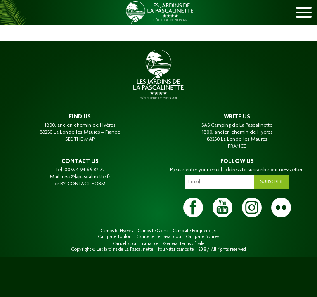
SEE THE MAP (80, 139)
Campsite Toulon (115, 236)
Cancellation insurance (135, 243)
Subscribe (272, 182)
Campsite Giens (153, 231)
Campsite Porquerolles (194, 231)
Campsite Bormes (202, 236)
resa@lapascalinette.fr (86, 177)
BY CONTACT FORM (83, 184)
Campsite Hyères (117, 231)
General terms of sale (183, 243)
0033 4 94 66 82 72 (84, 170)
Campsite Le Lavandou (159, 236)
